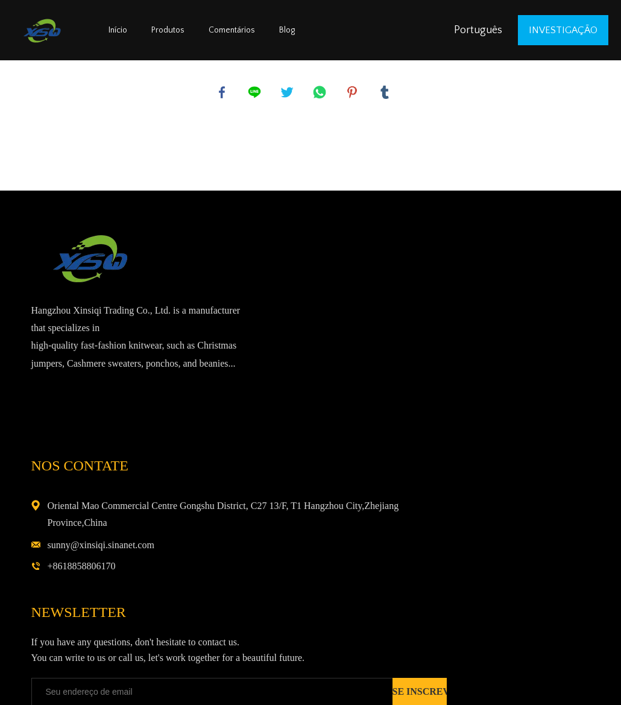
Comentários (232, 30)
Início (118, 30)
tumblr (386, 93)
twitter (288, 93)
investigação (563, 30)
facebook (223, 93)
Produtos (167, 30)
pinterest (353, 93)
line (256, 93)
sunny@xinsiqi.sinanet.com (486, 346)
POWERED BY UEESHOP (383, 682)
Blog (287, 30)
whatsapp (321, 93)
